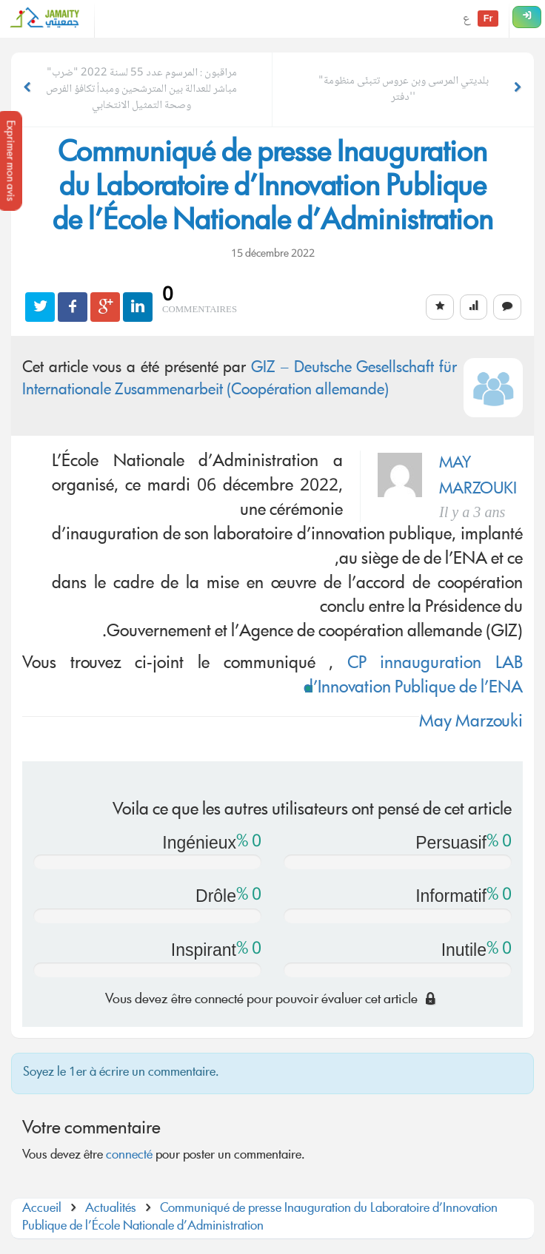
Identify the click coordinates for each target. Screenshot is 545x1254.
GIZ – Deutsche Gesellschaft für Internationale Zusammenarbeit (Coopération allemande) (239, 380)
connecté (129, 1156)
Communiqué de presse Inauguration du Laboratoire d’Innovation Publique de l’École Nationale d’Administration (260, 1218)
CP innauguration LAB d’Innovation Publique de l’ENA (413, 677)
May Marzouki (471, 723)
